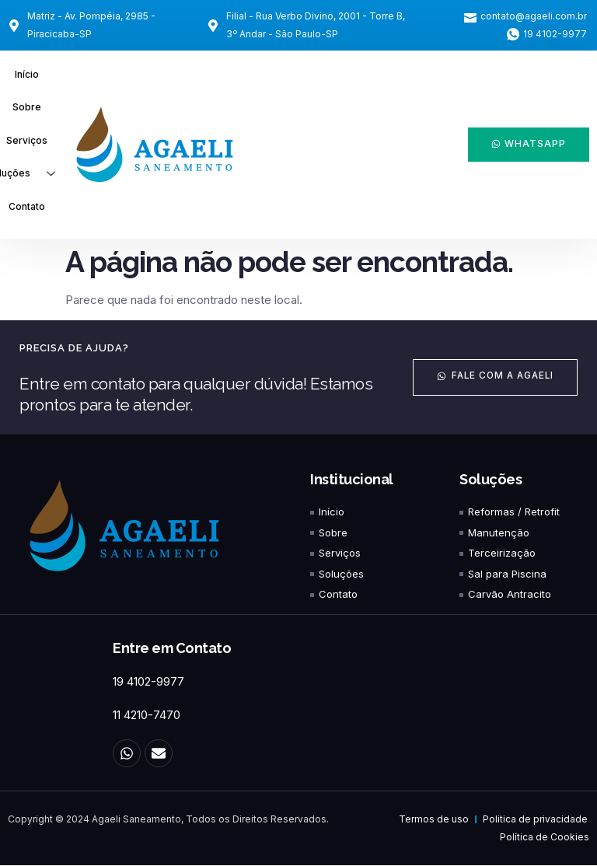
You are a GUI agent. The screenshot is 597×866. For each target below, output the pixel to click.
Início (27, 74)
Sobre (26, 107)
